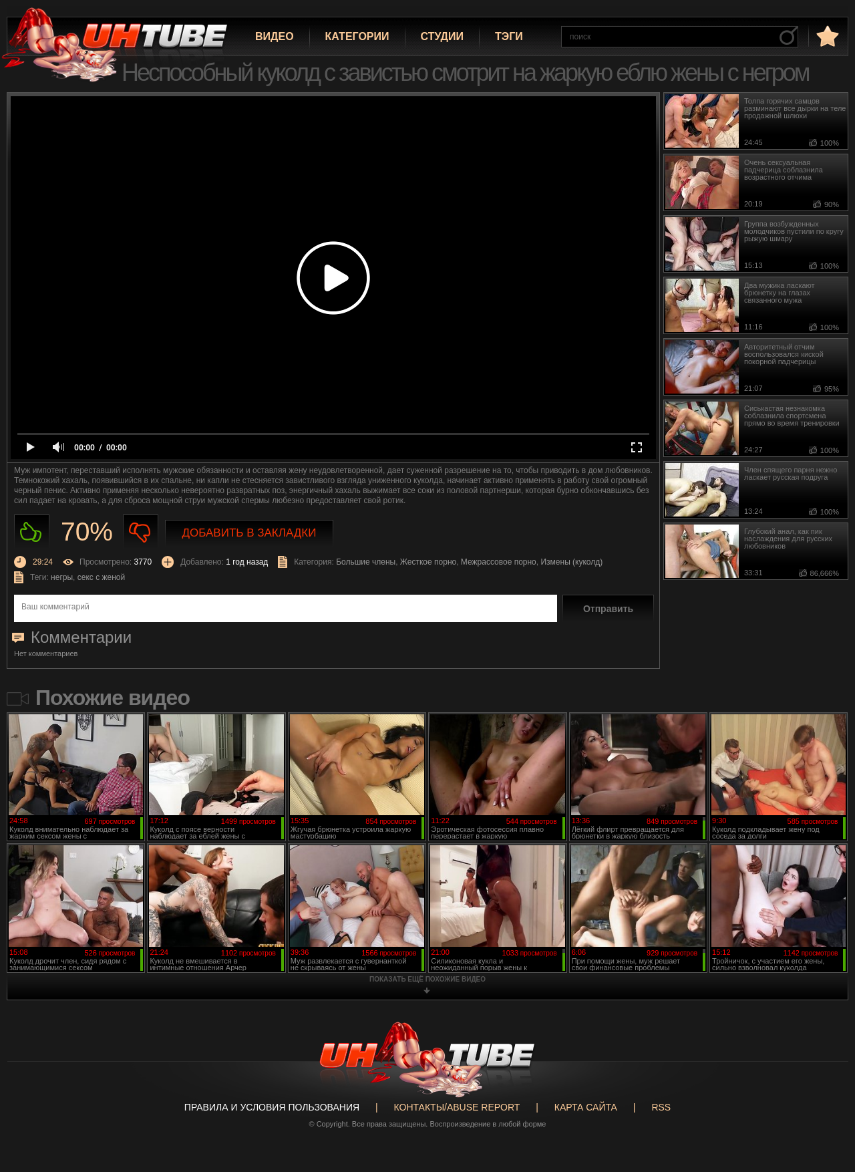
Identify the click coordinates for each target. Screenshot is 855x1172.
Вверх (825, 1103)
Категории (357, 36)
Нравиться (31, 532)
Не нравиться (140, 532)
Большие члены (365, 562)
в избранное (826, 36)
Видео (274, 36)
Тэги (509, 36)
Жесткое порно (428, 562)
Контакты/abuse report (457, 1107)
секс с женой (101, 577)
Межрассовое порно (498, 562)
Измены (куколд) (571, 562)
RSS (661, 1107)
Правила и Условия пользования (271, 1107)
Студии (442, 36)
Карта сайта (585, 1107)
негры (62, 577)
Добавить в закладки (249, 533)
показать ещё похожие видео (427, 979)
